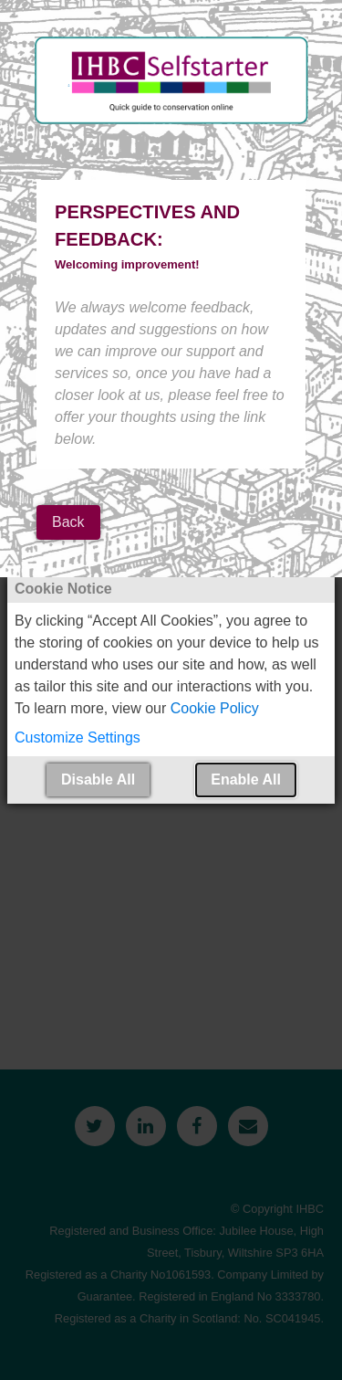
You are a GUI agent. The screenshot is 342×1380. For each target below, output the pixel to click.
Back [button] (68, 522)
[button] (171, 738)
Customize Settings (77, 737)
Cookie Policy (215, 708)
